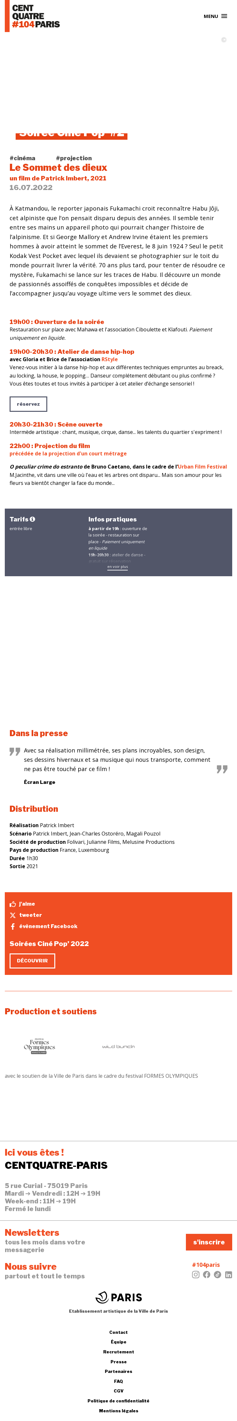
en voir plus (117, 566)
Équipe (118, 1341)
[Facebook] (206, 1276)
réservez (28, 404)
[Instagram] (196, 1276)
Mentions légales (118, 1410)
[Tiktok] (217, 1276)
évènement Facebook (43, 926)
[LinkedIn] (228, 1276)
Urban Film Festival (202, 466)
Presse (119, 1361)
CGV (119, 1390)
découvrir (32, 961)
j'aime (22, 904)
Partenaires (118, 1371)
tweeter (26, 915)
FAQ (118, 1381)
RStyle (110, 359)
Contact (118, 1332)
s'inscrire (209, 1242)
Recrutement (118, 1351)
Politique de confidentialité (118, 1400)
